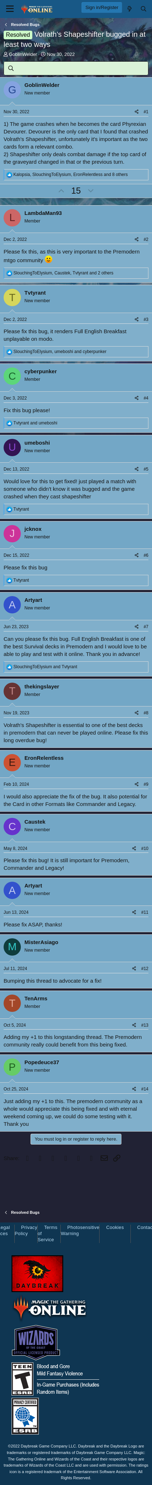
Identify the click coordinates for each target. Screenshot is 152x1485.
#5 (146, 469)
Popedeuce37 (41, 1062)
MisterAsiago (41, 942)
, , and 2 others (63, 273)
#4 (146, 398)
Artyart (33, 600)
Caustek (34, 822)
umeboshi (37, 443)
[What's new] (129, 9)
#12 (144, 968)
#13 (144, 1025)
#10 (144, 848)
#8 (146, 712)
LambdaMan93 (43, 213)
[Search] (144, 9)
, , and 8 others (70, 174)
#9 (146, 784)
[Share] (136, 112)
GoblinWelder (23, 54)
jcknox (33, 529)
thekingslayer (41, 686)
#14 (144, 1089)
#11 (144, 912)
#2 (146, 239)
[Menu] (9, 9)
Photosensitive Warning (80, 1230)
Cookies (115, 1227)
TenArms (35, 998)
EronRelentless (44, 758)
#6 (146, 555)
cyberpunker (40, 371)
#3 (146, 319)
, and (59, 351)
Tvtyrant (35, 293)
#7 (146, 626)
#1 (146, 111)
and (35, 423)
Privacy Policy (26, 1230)
